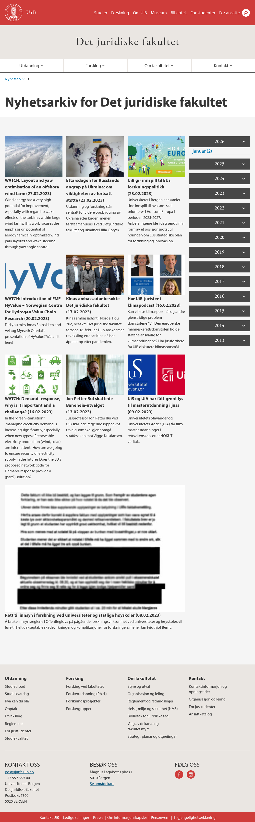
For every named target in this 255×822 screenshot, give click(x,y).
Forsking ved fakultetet (85, 686)
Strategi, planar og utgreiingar (152, 736)
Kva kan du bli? (17, 701)
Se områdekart (102, 783)
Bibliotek (179, 12)
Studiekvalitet (16, 738)
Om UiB (140, 12)
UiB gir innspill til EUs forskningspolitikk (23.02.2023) (149, 186)
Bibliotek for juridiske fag (148, 715)
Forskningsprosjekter (83, 701)
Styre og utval (139, 686)
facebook (181, 775)
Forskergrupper (78, 708)
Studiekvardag (17, 693)
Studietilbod (15, 686)
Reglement (14, 723)
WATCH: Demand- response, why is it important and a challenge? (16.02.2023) (33, 405)
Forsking (93, 65)
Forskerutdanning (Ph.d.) (86, 693)
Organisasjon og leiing (146, 693)
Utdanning (29, 65)
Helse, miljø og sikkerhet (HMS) (153, 708)
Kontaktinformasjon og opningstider (208, 689)
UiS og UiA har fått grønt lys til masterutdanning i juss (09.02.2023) (155, 405)
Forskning (120, 12)
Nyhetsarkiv (14, 78)
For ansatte (229, 12)
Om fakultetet (157, 65)
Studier (100, 12)
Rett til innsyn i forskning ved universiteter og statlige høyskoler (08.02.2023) (83, 615)
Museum (159, 12)
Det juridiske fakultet (127, 42)
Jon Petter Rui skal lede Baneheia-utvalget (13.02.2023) (89, 405)
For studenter (203, 12)
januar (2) (202, 151)
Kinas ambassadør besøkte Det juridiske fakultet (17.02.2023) (93, 305)
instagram (192, 775)
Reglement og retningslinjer (150, 701)
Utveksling (13, 715)
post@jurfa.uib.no (19, 771)
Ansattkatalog (200, 714)
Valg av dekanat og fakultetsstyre (143, 726)
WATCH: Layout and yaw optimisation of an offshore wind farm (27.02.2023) (32, 186)
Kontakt (221, 65)
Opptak (11, 708)
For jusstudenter (18, 730)
